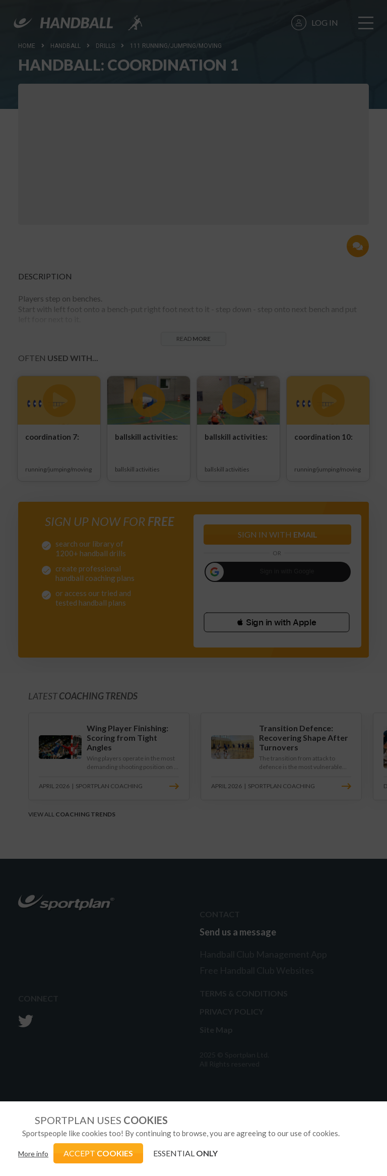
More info (33, 1153)
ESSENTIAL (185, 1153)
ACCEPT (98, 1153)
